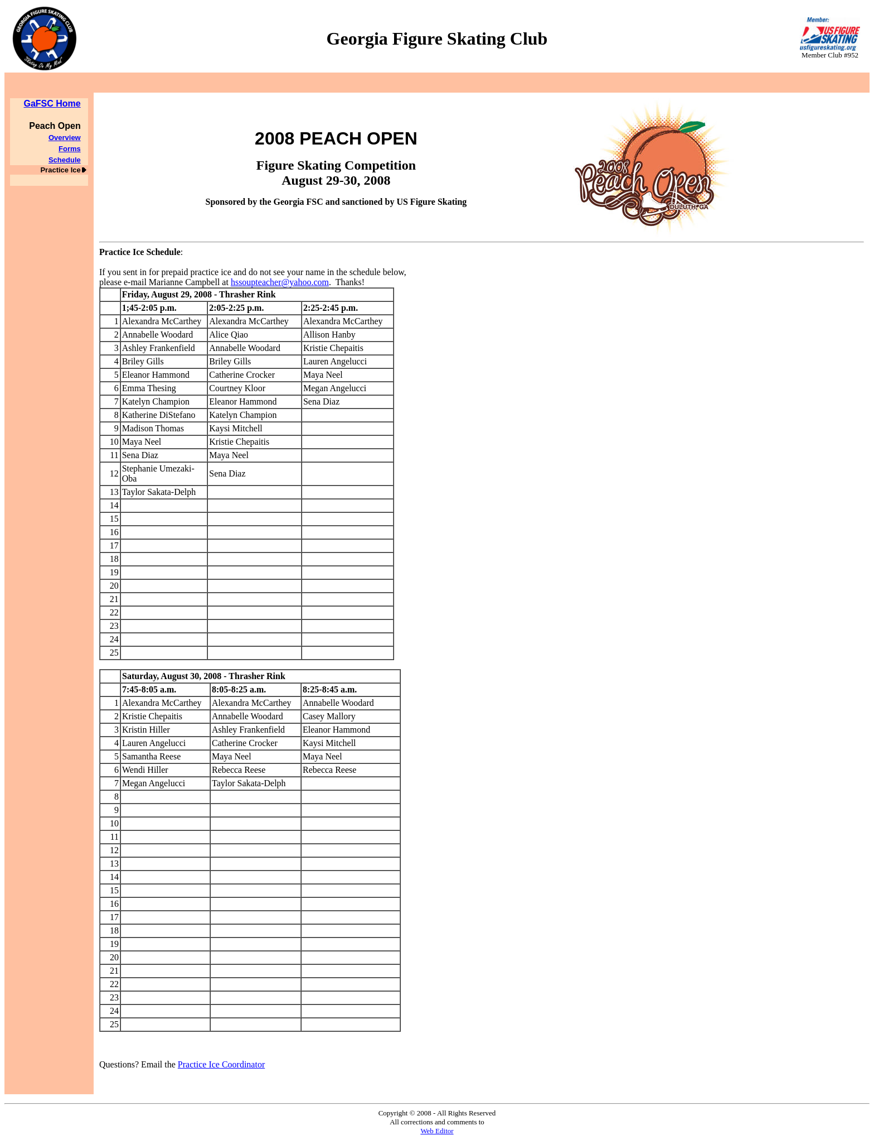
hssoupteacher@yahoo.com (280, 282)
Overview (64, 137)
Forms (70, 149)
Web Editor (436, 1131)
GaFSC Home (51, 103)
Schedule (64, 160)
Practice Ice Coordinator (221, 1064)
